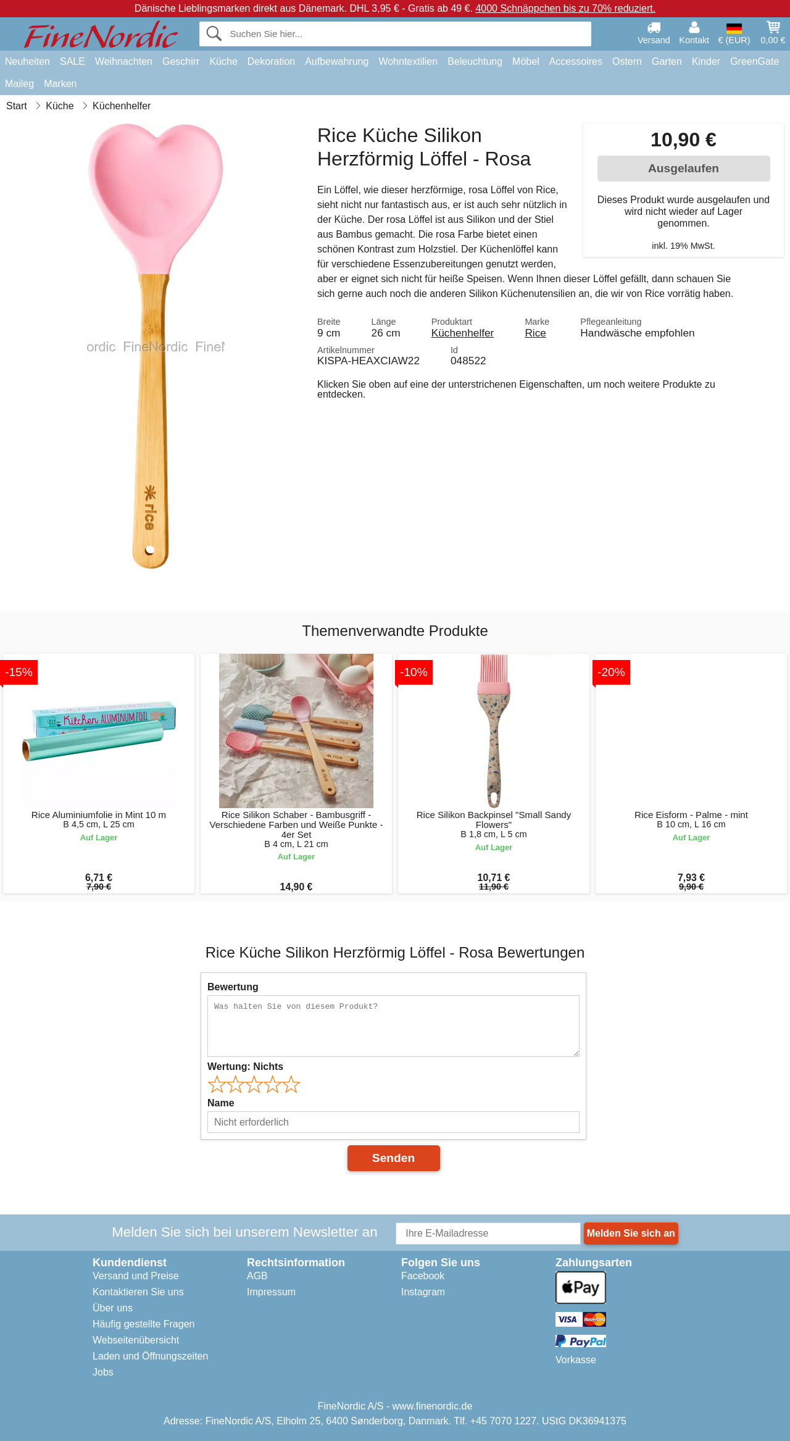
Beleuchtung (474, 61)
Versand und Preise (136, 1276)
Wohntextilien (408, 61)
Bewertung (233, 987)
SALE (72, 61)
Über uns (113, 1308)
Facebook (422, 1276)
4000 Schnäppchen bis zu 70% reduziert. (565, 8)
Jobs (103, 1372)
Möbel (525, 61)
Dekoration (271, 61)
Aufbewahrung (336, 61)
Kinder (706, 61)
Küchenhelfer (462, 333)
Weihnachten (123, 61)
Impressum (271, 1292)
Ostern (627, 61)
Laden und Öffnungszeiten (150, 1356)
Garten (667, 61)
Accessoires (575, 61)
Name (221, 1103)
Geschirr (180, 61)
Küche (223, 61)
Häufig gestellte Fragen (143, 1324)
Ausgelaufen (683, 168)
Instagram (423, 1292)
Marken (60, 83)
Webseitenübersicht (136, 1340)
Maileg (19, 83)
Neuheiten (27, 61)
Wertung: (245, 1066)
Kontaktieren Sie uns (138, 1292)
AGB (257, 1276)
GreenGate (754, 61)
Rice (535, 333)
